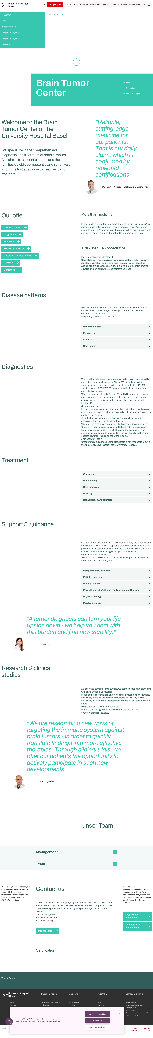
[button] (76, 910)
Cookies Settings (97, 1027)
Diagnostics (10, 234)
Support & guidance (14, 248)
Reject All (97, 1021)
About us (84, 5)
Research (5, 45)
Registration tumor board (132, 974)
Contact (115, 5)
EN (143, 5)
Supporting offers (8, 27)
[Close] (119, 1013)
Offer (3, 21)
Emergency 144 (55, 5)
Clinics (68, 5)
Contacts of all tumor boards (133, 984)
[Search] (149, 4)
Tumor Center (7, 15)
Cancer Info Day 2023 (10, 33)
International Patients (99, 5)
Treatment (9, 241)
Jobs (75, 5)
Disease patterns (13, 227)
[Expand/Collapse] (41, 15)
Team (128, 82)
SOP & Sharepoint (134, 94)
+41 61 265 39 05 (50, 976)
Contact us (130, 88)
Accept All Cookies (97, 1014)
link (102, 731)
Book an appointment (130, 5)
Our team (9, 262)
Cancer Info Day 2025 (10, 39)
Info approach (45, 989)
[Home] (14, 5)
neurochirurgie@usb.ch (53, 979)
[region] (67, 1020)
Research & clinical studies (18, 255)
